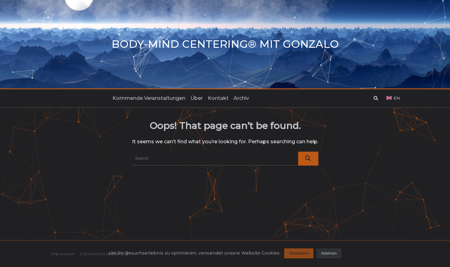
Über (196, 98)
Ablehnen (329, 255)
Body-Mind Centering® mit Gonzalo (225, 44)
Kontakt (218, 98)
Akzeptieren (298, 255)
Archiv (241, 98)
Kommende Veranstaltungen (148, 98)
